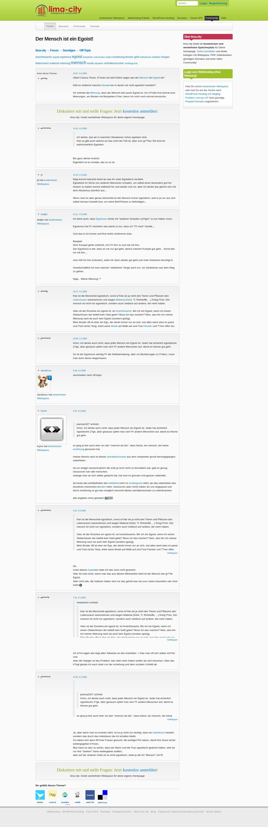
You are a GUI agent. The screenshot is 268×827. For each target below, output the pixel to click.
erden (109, 57)
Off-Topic (85, 50)
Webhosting (53, 811)
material (54, 63)
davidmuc (46, 370)
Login (203, 3)
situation (98, 63)
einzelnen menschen (94, 57)
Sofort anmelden (206, 51)
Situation (106, 85)
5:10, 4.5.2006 (79, 511)
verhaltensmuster (114, 63)
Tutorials (94, 26)
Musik (114, 326)
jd (42, 174)
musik (90, 63)
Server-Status (213, 811)
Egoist (156, 77)
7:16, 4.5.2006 (79, 597)
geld (136, 56)
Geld (129, 299)
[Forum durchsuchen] (187, 3)
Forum (50, 26)
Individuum (159, 732)
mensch (78, 62)
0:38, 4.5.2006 (79, 370)
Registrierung (218, 3)
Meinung (95, 92)
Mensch (143, 77)
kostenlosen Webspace (215, 86)
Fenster (147, 326)
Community (212, 18)
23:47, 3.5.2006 (80, 291)
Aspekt (91, 569)
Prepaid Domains (194, 101)
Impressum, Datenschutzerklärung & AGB (181, 811)
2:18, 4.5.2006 (79, 411)
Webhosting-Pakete (138, 18)
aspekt (55, 57)
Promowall (79, 26)
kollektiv (156, 57)
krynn (44, 410)
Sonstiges (69, 50)
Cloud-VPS (196, 18)
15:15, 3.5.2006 (80, 175)
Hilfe (223, 18)
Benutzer (64, 26)
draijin (44, 214)
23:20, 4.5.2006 (80, 677)
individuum (145, 57)
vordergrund (131, 63)
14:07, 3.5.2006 (80, 73)
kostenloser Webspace (112, 18)
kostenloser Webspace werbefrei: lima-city (72, 11)
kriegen (165, 56)
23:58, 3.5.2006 (80, 338)
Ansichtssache (123, 311)
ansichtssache (44, 56)
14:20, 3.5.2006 (80, 128)
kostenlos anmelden (140, 111)
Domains (182, 18)
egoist (77, 56)
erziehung (119, 56)
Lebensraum (80, 299)
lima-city (41, 50)
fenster (129, 56)
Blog (153, 811)
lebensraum (42, 63)
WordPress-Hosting (163, 18)
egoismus (65, 56)
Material (120, 299)
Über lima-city (141, 811)
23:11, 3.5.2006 (80, 214)
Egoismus (101, 218)
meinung (64, 63)
